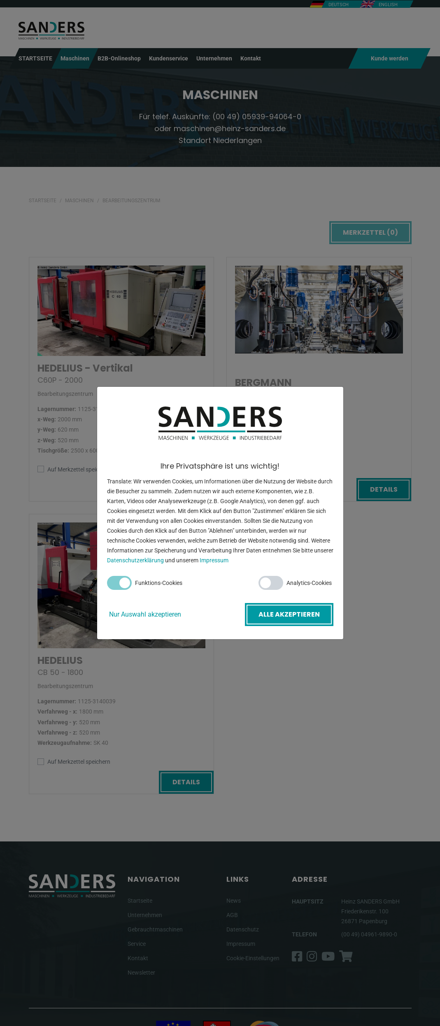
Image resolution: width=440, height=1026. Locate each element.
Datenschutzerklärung (135, 560)
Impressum (214, 560)
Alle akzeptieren (289, 614)
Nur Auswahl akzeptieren (145, 614)
